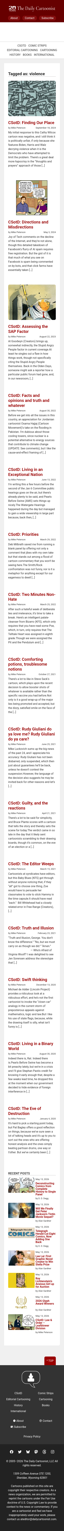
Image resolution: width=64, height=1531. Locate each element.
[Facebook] (12, 1452)
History (15, 54)
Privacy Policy (32, 1436)
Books (27, 54)
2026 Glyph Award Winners (44, 1302)
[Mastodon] (36, 1452)
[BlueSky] (28, 1452)
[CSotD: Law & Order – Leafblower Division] (21, 1322)
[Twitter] (20, 1452)
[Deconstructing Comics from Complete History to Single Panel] (21, 1186)
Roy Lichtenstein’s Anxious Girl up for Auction (44, 1282)
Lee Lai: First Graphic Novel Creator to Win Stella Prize (44, 1260)
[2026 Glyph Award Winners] (21, 1303)
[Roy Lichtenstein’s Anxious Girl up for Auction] (21, 1281)
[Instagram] (53, 1452)
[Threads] (44, 1452)
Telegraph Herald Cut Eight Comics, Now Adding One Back (45, 1237)
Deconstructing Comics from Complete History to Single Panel (45, 1189)
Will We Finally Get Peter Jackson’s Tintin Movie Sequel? (45, 1212)
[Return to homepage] (32, 1381)
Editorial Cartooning (22, 50)
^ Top (50, 1360)
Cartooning (48, 50)
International (44, 54)
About (14, 18)
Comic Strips (37, 45)
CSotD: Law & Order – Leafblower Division (43, 1324)
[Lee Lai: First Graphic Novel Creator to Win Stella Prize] (21, 1258)
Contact (29, 18)
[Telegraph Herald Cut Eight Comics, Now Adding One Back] (21, 1233)
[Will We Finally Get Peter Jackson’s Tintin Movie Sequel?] (21, 1211)
